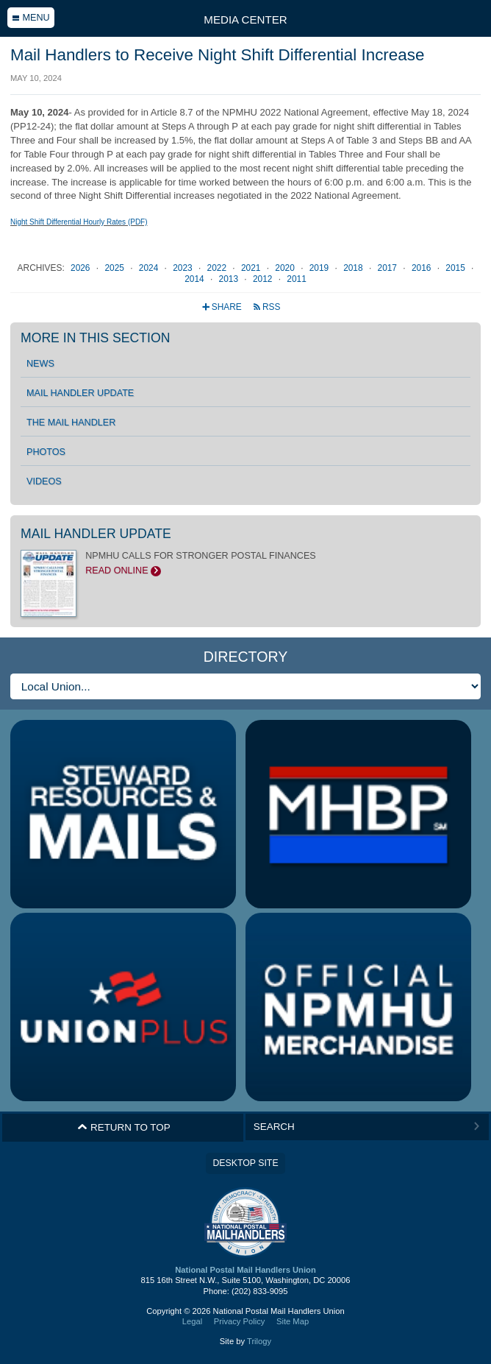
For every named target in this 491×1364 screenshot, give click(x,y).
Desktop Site (245, 1163)
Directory (246, 657)
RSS (266, 307)
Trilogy (259, 1341)
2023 (184, 268)
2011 (296, 279)
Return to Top (124, 1127)
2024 (150, 268)
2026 (82, 268)
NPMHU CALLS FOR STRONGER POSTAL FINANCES (245, 563)
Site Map (292, 1321)
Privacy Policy (239, 1321)
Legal (192, 1321)
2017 (389, 268)
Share (223, 307)
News (40, 363)
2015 (456, 268)
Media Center (245, 19)
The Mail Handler (70, 422)
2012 (264, 279)
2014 (195, 279)
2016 (423, 268)
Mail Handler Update (80, 393)
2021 (252, 268)
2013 (230, 279)
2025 (115, 268)
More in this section (95, 338)
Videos (44, 481)
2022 (218, 268)
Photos (45, 452)
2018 (354, 268)
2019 (320, 268)
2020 (286, 268)
